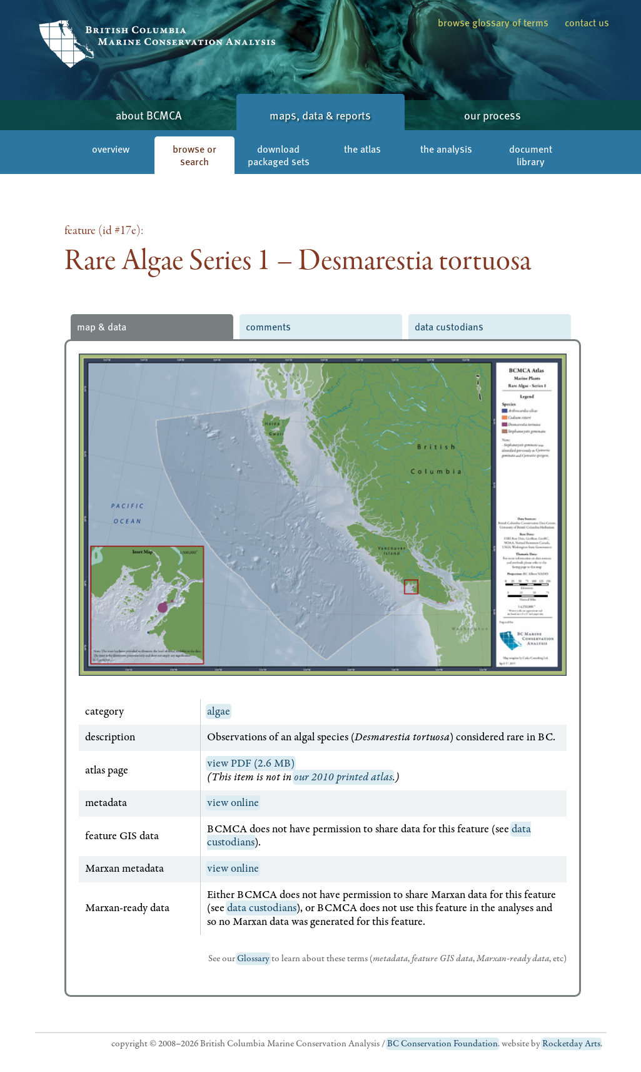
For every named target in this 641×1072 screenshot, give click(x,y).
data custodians (449, 326)
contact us (587, 22)
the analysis (446, 148)
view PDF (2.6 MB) (251, 763)
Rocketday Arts (571, 1044)
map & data (101, 326)
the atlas (362, 148)
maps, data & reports (320, 115)
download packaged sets (279, 154)
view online (233, 802)
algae (218, 711)
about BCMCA (148, 115)
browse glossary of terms (493, 22)
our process (492, 115)
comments (268, 326)
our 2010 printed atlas (343, 777)
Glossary (253, 958)
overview (110, 148)
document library (530, 154)
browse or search (194, 154)
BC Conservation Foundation (442, 1044)
